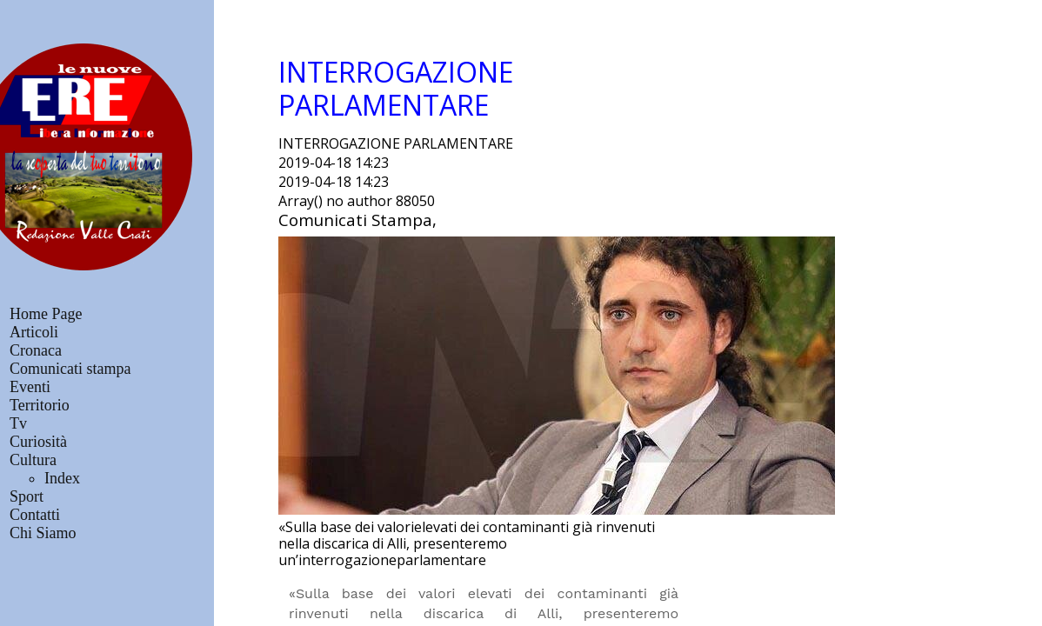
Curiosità (38, 441)
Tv (18, 423)
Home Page (46, 314)
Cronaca (36, 350)
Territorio (40, 405)
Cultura (33, 460)
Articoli (34, 332)
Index (62, 478)
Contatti (35, 514)
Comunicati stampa (70, 368)
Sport (26, 496)
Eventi (30, 387)
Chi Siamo (43, 533)
